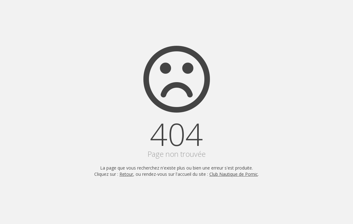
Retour (126, 174)
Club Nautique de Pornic (233, 174)
